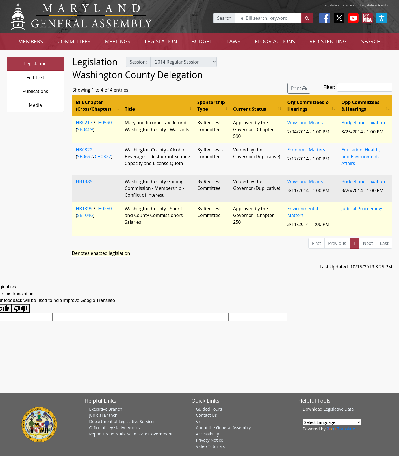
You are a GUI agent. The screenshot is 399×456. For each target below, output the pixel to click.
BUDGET (202, 41)
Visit (200, 421)
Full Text (35, 77)
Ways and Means (305, 123)
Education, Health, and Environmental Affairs (361, 156)
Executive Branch (105, 409)
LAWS (233, 41)
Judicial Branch (103, 415)
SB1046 (85, 215)
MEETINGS (117, 41)
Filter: (357, 87)
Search (224, 18)
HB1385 (84, 181)
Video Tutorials (210, 446)
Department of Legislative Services (122, 421)
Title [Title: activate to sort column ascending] (130, 109)
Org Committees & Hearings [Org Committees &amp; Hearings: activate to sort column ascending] (308, 105)
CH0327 (103, 156)
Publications (35, 91)
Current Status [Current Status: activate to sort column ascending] (249, 109)
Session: (138, 62)
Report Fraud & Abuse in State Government (130, 434)
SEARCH (371, 41)
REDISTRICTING (328, 41)
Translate (341, 428)
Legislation (35, 63)
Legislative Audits (374, 5)
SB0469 (85, 129)
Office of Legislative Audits (114, 427)
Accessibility (207, 434)
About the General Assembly (223, 427)
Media (35, 105)
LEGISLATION (161, 41)
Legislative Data (339, 409)
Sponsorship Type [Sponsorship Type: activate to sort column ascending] (211, 105)
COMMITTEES (73, 41)
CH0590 (103, 123)
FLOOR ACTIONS (275, 41)
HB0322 (84, 150)
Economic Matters (306, 150)
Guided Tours (209, 409)
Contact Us (206, 415)
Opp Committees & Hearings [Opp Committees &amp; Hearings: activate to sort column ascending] (360, 105)
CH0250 (103, 208)
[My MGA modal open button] (366, 18)
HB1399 (84, 208)
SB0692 (85, 156)
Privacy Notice (209, 440)
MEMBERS (30, 41)
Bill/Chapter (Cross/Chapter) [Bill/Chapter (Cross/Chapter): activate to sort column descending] (93, 105)
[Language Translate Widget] (332, 422)
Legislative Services (338, 5)
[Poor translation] (21, 308)
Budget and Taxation (363, 123)
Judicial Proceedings (362, 208)
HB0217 (84, 123)
